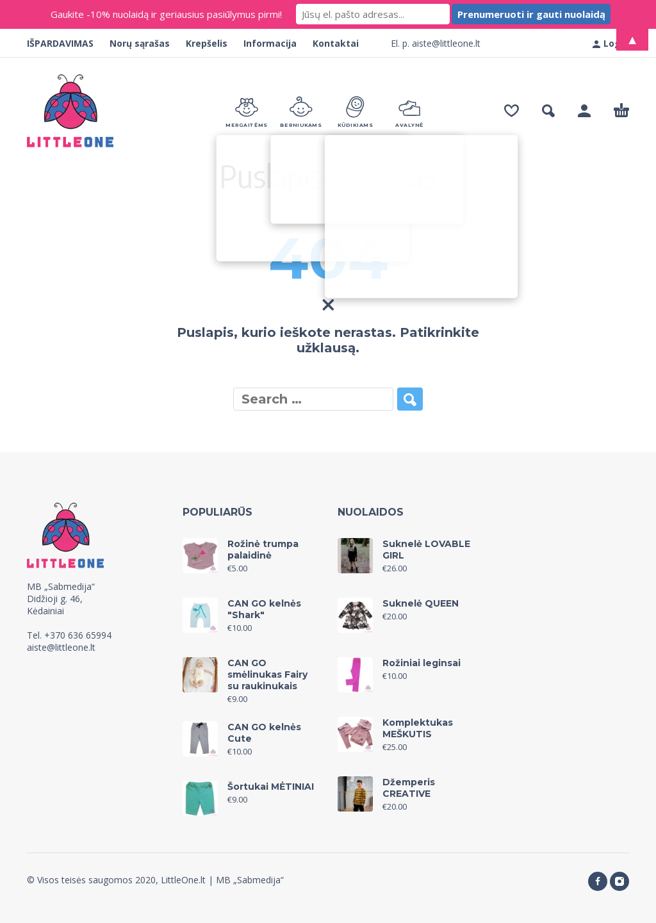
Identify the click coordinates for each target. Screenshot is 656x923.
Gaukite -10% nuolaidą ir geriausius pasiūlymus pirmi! (166, 14)
